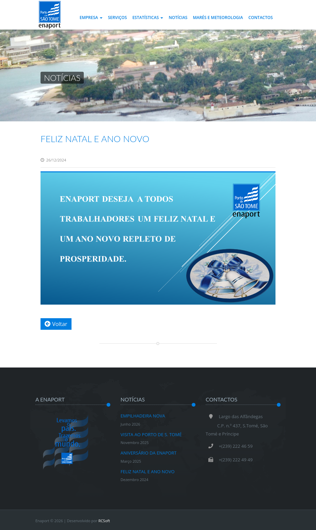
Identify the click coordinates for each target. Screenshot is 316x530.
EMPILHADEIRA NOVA (143, 420)
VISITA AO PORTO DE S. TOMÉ (151, 439)
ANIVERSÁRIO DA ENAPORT (149, 457)
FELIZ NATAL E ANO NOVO (95, 138)
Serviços (117, 17)
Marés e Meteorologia (218, 17)
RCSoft (104, 520)
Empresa (91, 17)
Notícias (178, 17)
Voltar (56, 324)
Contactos (260, 17)
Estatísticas (147, 17)
